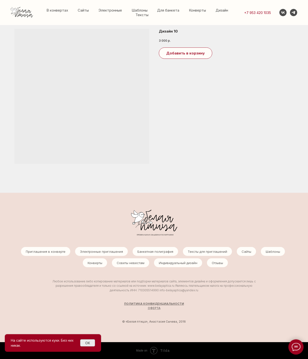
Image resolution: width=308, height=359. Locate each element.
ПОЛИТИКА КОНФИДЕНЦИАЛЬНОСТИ (154, 304)
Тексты (141, 15)
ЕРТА (156, 308)
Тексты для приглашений (207, 251)
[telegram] (293, 12)
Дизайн (222, 10)
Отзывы (217, 263)
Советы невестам (130, 263)
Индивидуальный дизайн (178, 263)
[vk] (283, 12)
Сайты (83, 10)
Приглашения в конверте (45, 251)
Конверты (197, 10)
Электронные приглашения (101, 251)
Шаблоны (140, 10)
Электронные (110, 10)
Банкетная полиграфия (155, 251)
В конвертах (57, 10)
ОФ (150, 308)
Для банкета (168, 10)
